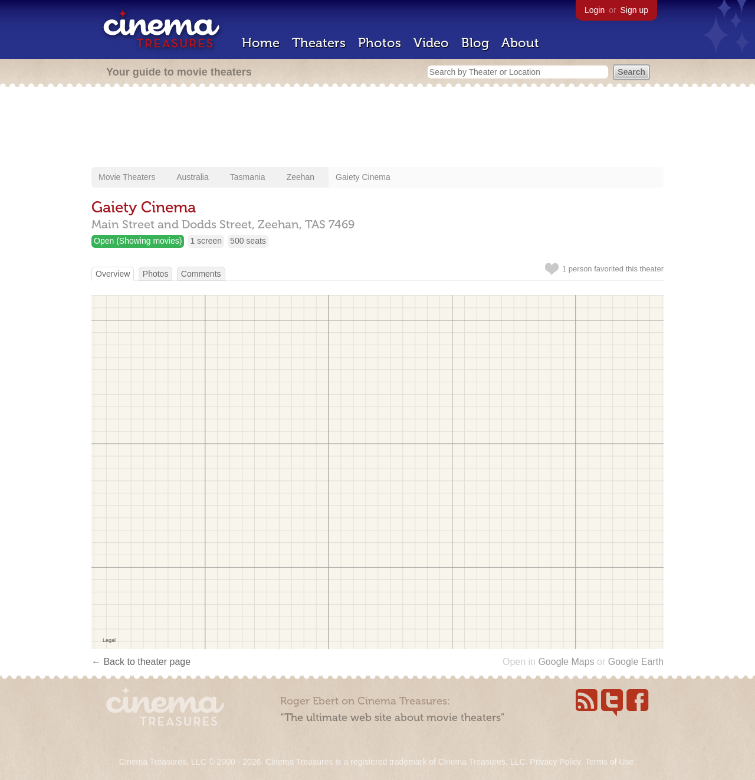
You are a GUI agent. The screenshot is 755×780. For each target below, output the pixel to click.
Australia (192, 177)
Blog (475, 43)
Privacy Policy (555, 761)
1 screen (206, 240)
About (520, 43)
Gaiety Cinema (363, 177)
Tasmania (247, 177)
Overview (113, 273)
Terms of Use (609, 761)
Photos (379, 43)
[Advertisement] (377, 128)
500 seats (248, 240)
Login (595, 10)
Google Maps (566, 662)
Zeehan (300, 177)
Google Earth (636, 662)
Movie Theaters (127, 177)
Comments (201, 273)
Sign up (634, 10)
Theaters (319, 43)
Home (261, 43)
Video (431, 43)
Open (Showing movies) (138, 240)
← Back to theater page (141, 662)
